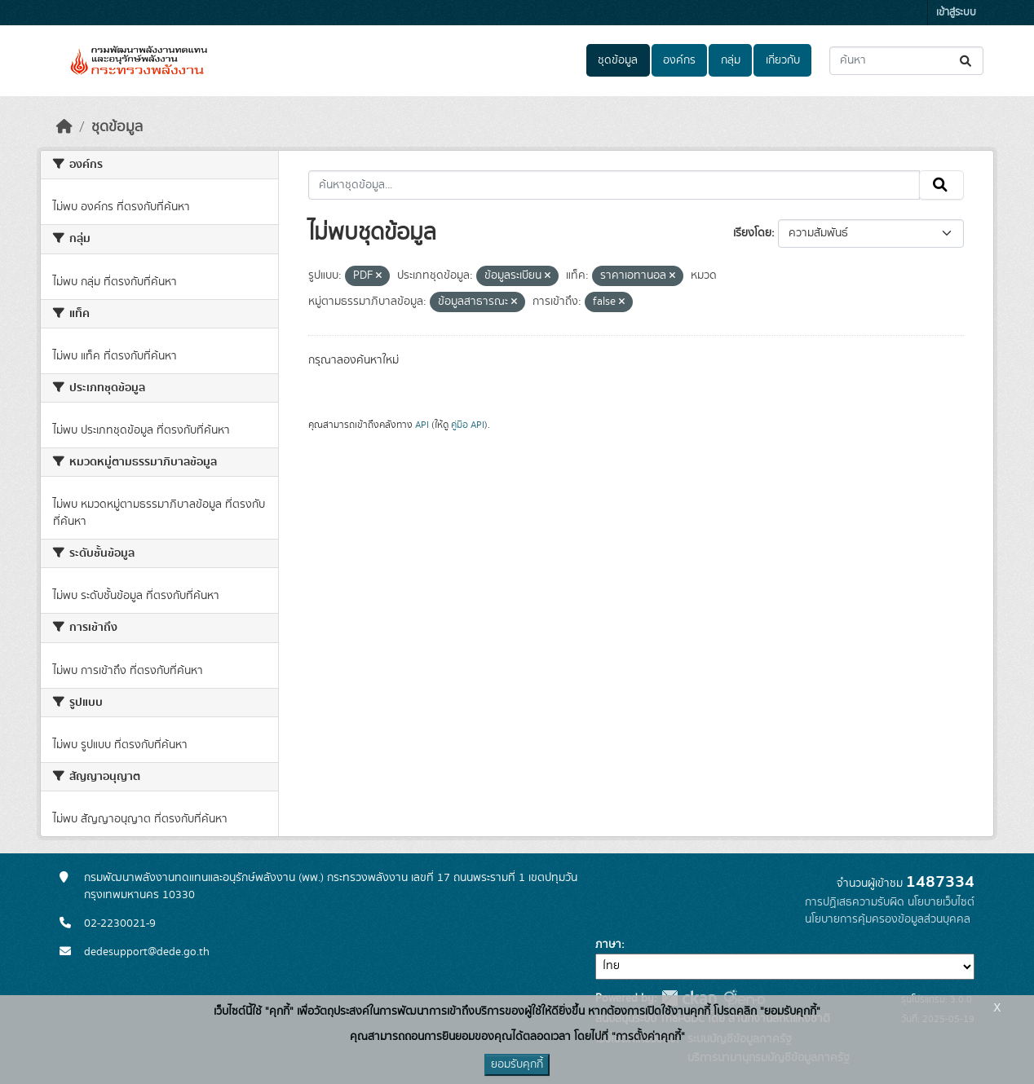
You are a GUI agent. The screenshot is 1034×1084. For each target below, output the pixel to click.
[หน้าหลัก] (64, 127)
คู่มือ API (467, 424)
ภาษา (608, 944)
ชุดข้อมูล (618, 60)
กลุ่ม (730, 60)
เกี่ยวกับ (783, 60)
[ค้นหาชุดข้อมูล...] (906, 60)
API (422, 424)
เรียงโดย (752, 233)
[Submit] (966, 60)
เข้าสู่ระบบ (956, 12)
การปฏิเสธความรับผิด (854, 902)
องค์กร (679, 60)
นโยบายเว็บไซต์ (941, 902)
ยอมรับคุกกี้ (517, 1064)
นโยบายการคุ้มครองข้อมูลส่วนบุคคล (887, 919)
